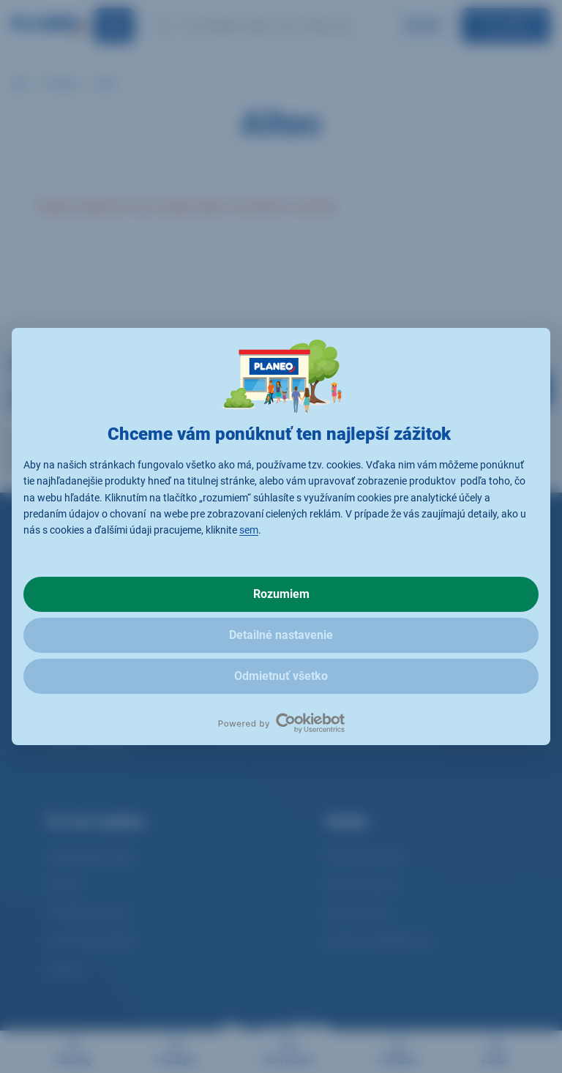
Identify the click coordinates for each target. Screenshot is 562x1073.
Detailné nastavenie (281, 635)
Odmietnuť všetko (281, 676)
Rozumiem (281, 594)
